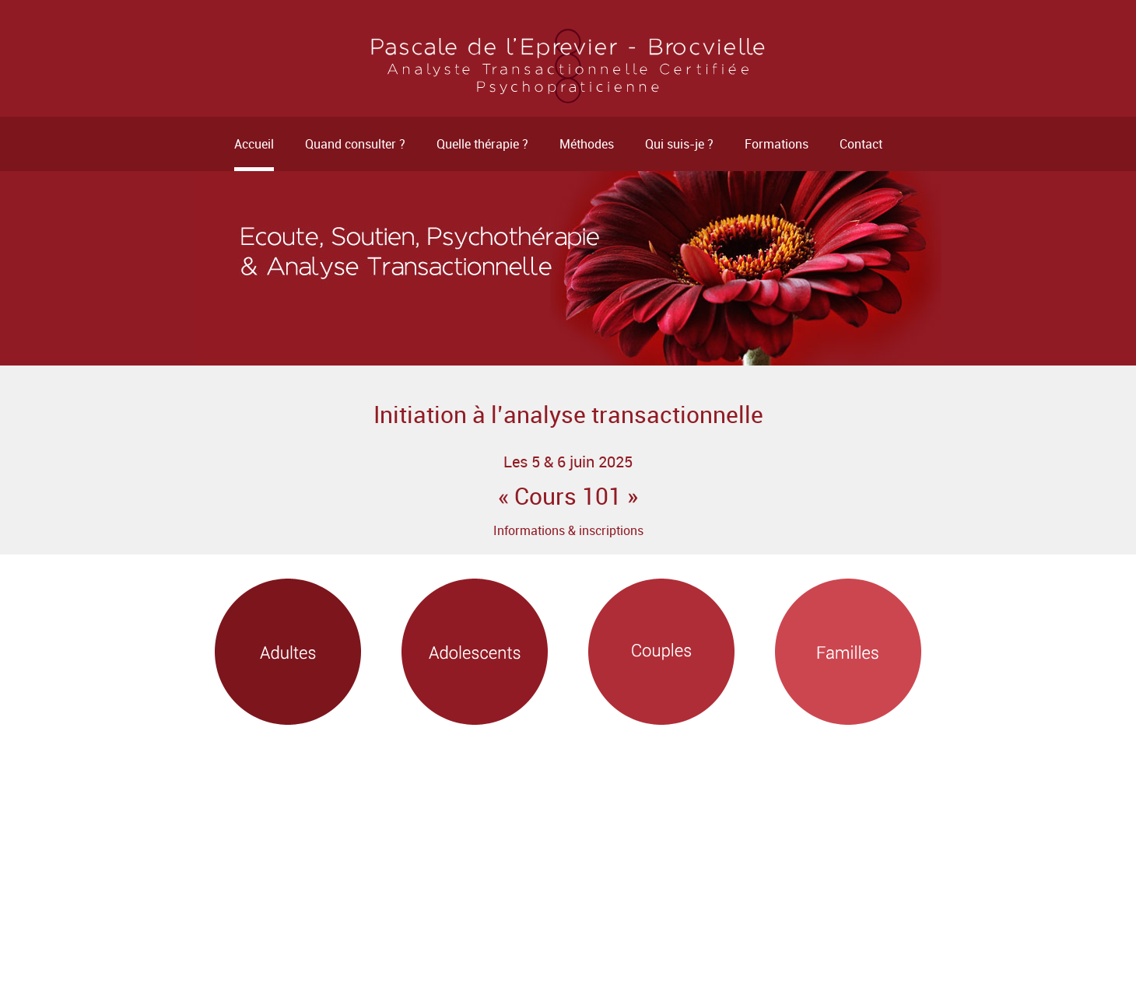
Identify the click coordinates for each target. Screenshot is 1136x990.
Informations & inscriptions (568, 530)
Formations (776, 143)
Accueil (254, 143)
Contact (861, 143)
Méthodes (586, 143)
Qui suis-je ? (679, 143)
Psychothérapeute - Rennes (568, 66)
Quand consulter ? (355, 143)
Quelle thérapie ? (482, 143)
